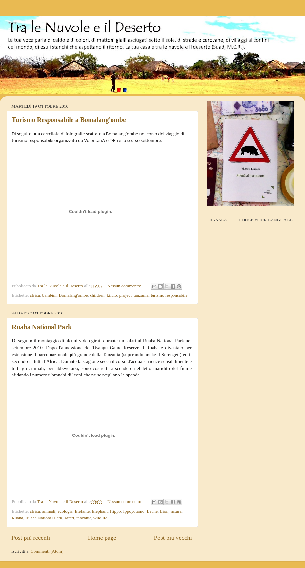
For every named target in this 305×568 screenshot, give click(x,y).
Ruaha (17, 518)
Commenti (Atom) (46, 551)
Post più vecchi (173, 537)
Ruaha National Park (41, 327)
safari (69, 518)
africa (35, 295)
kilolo (112, 295)
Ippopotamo (133, 511)
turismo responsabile (169, 295)
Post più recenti (30, 537)
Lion (164, 511)
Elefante (82, 511)
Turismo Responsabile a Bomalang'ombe (69, 119)
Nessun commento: (124, 285)
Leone (152, 511)
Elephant (100, 511)
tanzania (141, 295)
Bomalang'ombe (73, 295)
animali (49, 511)
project (125, 295)
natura (176, 511)
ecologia (65, 511)
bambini (49, 295)
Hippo (115, 511)
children (97, 295)
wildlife (100, 518)
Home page (102, 537)
